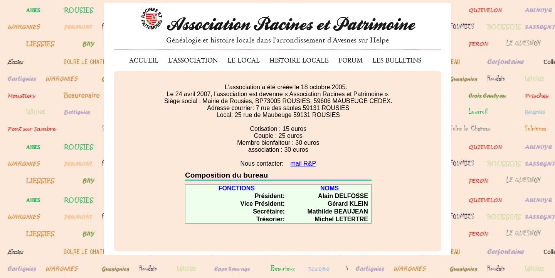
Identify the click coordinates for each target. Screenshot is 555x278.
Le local (243, 60)
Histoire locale (299, 60)
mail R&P (303, 163)
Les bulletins (396, 60)
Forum (350, 60)
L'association (193, 60)
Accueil (143, 60)
